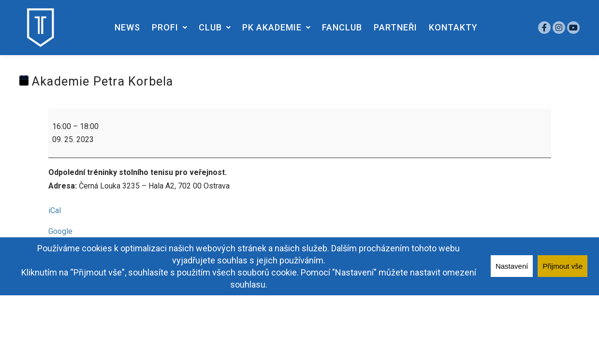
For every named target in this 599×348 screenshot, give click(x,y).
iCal (54, 210)
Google (60, 231)
